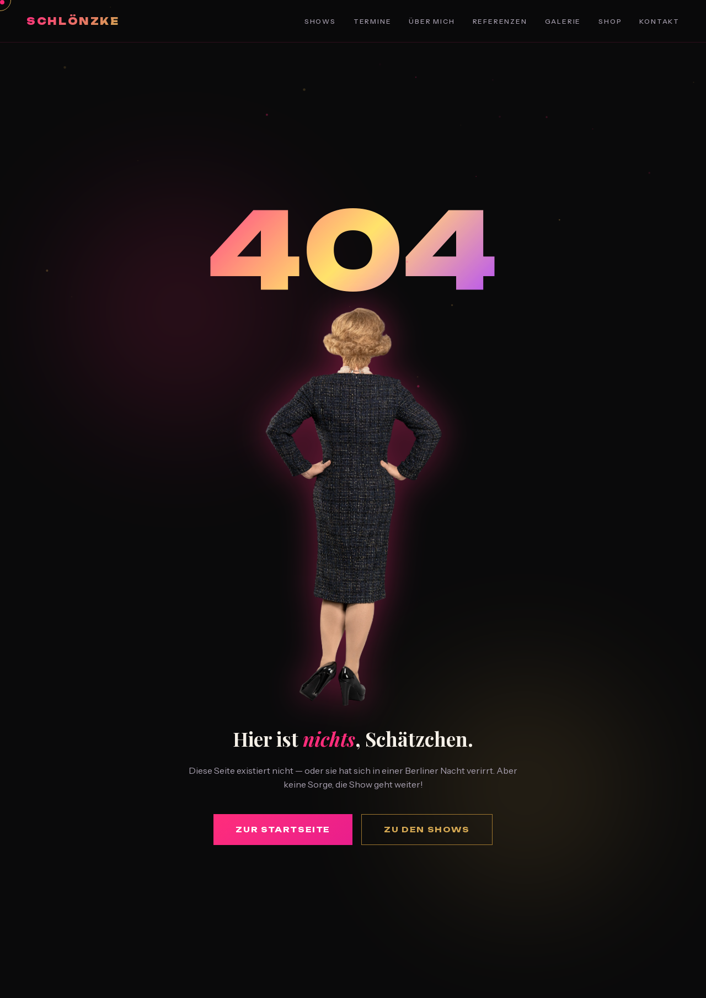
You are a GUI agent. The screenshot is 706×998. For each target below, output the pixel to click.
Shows (320, 21)
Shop (610, 21)
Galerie (563, 21)
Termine (373, 21)
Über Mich (431, 21)
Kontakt (659, 21)
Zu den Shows (427, 829)
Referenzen (500, 21)
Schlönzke (73, 21)
